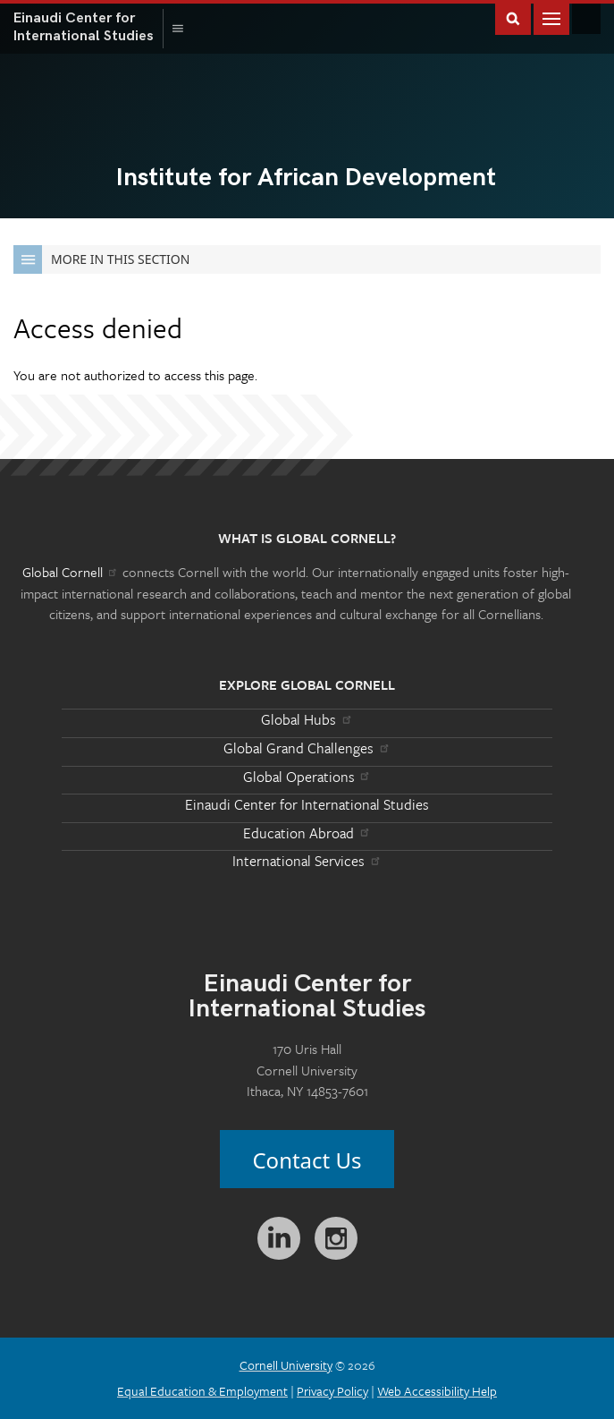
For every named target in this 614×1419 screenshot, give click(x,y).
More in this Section (101, 259)
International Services (307, 860)
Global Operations (307, 776)
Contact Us (306, 1160)
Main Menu (551, 17)
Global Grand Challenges (307, 748)
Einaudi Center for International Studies (307, 804)
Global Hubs (307, 719)
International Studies (88, 27)
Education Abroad (307, 833)
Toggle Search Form (513, 17)
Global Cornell (586, 19)
